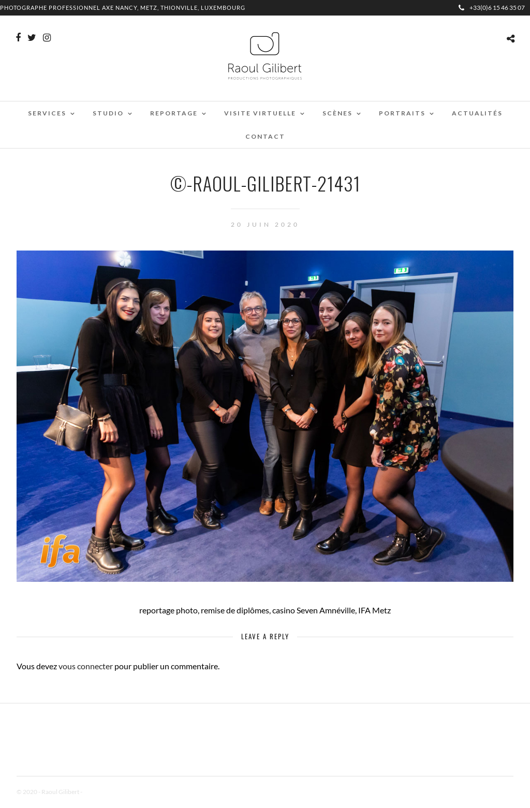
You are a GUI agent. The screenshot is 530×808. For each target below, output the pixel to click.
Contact (265, 136)
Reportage (174, 113)
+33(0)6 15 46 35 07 (492, 7)
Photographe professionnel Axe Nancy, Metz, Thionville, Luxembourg (122, 7)
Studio (108, 113)
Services (47, 113)
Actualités (477, 113)
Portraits (402, 113)
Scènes (337, 113)
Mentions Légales (106, 792)
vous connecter (85, 666)
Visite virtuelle (260, 113)
